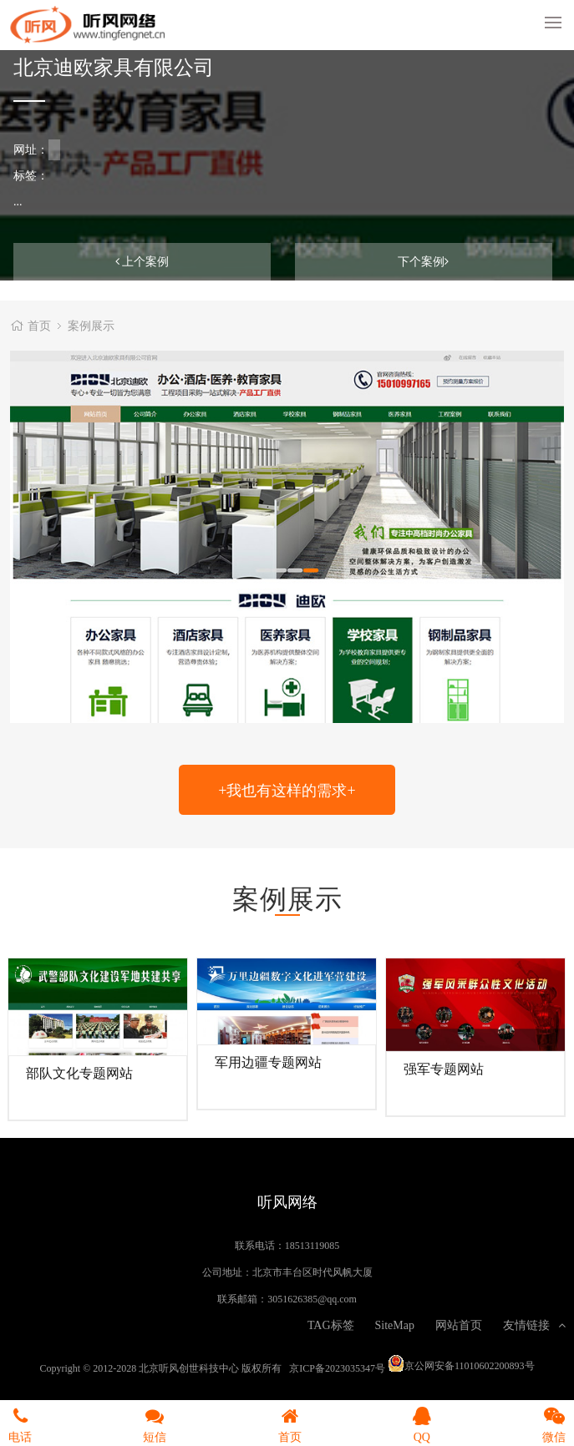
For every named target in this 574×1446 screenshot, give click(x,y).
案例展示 (91, 325)
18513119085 (312, 1245)
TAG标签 (330, 1325)
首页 (39, 325)
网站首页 (458, 1325)
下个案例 (423, 261)
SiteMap (394, 1325)
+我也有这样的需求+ (286, 789)
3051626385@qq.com (312, 1298)
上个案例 (142, 261)
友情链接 (534, 1325)
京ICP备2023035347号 (337, 1368)
